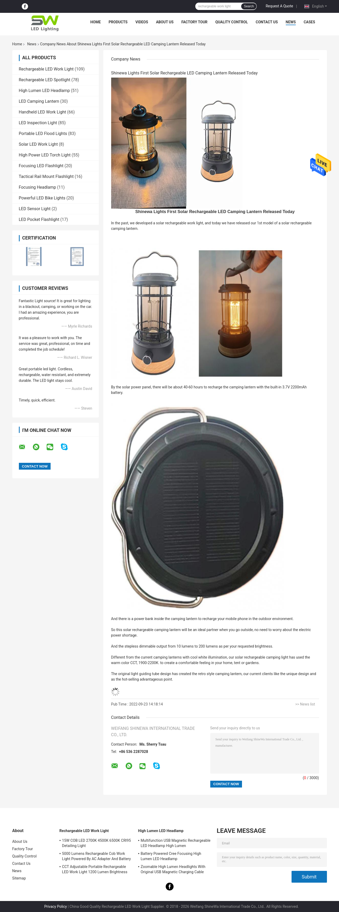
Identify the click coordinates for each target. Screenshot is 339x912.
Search (249, 6)
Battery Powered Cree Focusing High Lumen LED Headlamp (171, 856)
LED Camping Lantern (39, 101)
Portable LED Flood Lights (43, 133)
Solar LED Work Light (38, 144)
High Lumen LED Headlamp (44, 90)
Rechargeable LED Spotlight (45, 79)
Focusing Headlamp (37, 187)
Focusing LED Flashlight (41, 165)
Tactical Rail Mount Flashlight (46, 176)
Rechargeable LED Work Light (46, 69)
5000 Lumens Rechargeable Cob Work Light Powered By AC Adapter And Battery (96, 856)
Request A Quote (279, 6)
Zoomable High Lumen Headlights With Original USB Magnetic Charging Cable (173, 869)
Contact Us (267, 22)
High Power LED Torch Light (45, 155)
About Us (165, 22)
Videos (141, 22)
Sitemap (19, 878)
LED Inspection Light (38, 122)
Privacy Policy (55, 906)
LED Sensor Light (35, 208)
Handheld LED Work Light (42, 112)
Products (118, 22)
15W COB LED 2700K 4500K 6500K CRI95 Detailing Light (96, 843)
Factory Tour (194, 22)
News (291, 22)
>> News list (305, 704)
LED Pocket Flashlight (39, 219)
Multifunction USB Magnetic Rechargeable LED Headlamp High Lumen (176, 843)
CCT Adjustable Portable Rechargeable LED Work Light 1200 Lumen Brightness (94, 869)
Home (95, 22)
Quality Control (231, 22)
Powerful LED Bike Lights (42, 198)
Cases (309, 22)
